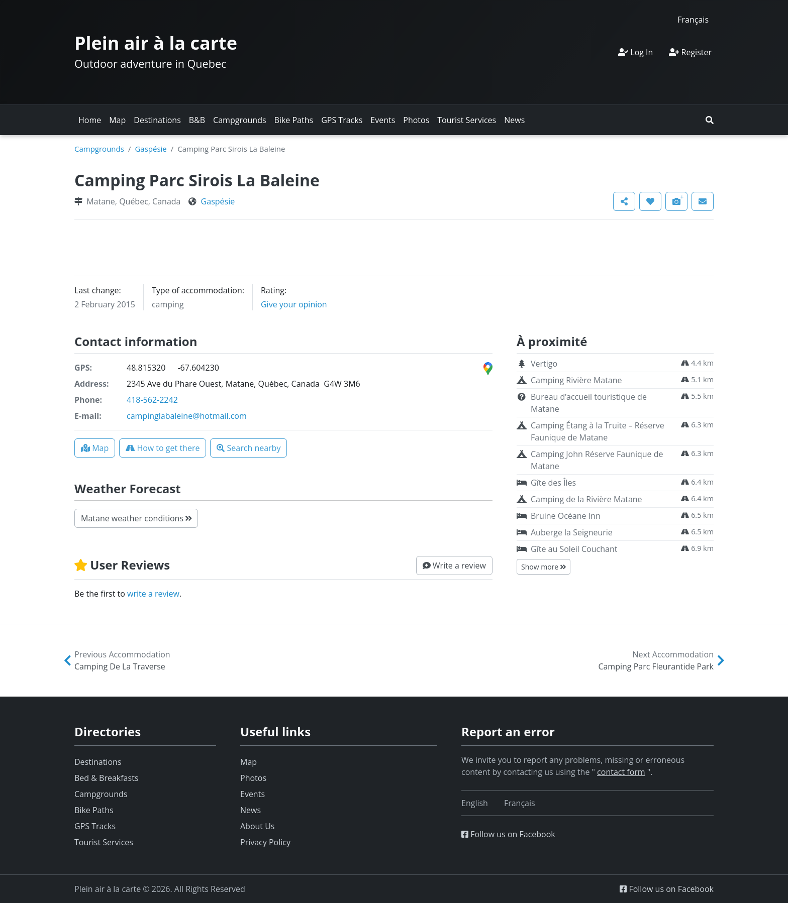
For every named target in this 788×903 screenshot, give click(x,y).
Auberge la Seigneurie (572, 532)
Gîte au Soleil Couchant (574, 548)
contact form (621, 771)
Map (117, 120)
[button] (710, 120)
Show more (543, 567)
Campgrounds (239, 120)
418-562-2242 (152, 399)
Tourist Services (466, 120)
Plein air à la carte (155, 43)
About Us (257, 826)
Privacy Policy (265, 842)
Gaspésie (150, 149)
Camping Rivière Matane (576, 380)
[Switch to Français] (693, 19)
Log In (635, 52)
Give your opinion (294, 304)
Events (382, 120)
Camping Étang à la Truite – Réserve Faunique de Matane (597, 431)
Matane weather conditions (136, 518)
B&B (197, 120)
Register (690, 52)
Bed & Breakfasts (106, 777)
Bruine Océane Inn (566, 515)
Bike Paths (294, 120)
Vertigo (544, 363)
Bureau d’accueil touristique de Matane (589, 402)
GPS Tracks (341, 120)
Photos (416, 120)
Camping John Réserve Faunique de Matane (597, 460)
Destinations (157, 120)
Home (89, 120)
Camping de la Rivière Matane (586, 499)
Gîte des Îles (553, 482)
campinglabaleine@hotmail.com (187, 415)
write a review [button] (153, 593)
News (514, 120)
